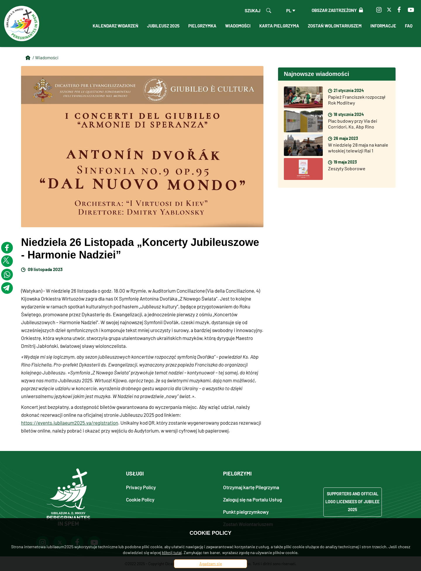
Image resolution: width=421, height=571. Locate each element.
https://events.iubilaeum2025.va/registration (69, 423)
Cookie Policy (140, 499)
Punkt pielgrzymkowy (246, 511)
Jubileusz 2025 (163, 25)
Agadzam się (210, 563)
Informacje (383, 25)
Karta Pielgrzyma (279, 25)
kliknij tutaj (172, 552)
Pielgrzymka (202, 25)
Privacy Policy (141, 487)
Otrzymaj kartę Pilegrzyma (251, 487)
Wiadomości (238, 25)
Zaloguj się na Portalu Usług (252, 499)
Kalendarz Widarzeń (115, 25)
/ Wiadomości (45, 57)
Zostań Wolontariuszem (335, 25)
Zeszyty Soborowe (346, 168)
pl (288, 10)
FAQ (409, 25)
